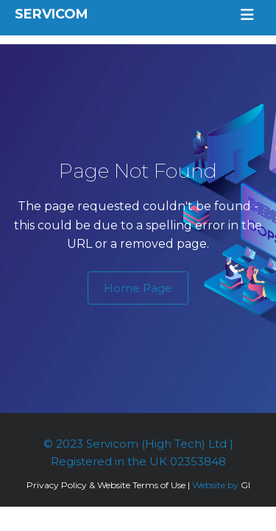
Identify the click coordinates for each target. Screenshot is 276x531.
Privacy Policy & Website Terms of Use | (108, 484)
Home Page (138, 288)
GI (245, 484)
